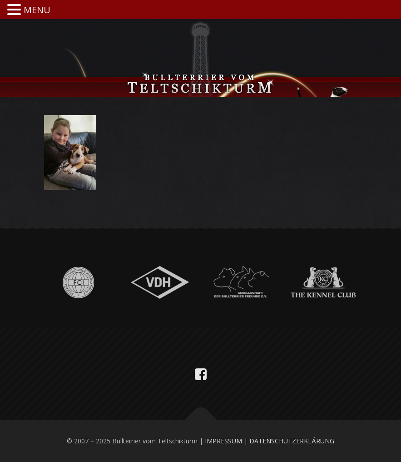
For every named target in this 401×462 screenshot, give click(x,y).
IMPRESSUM (223, 441)
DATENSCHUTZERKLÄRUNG (291, 441)
